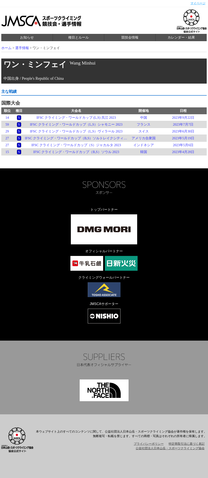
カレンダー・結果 (181, 37)
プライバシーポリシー (149, 443)
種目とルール (78, 37)
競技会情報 (129, 37)
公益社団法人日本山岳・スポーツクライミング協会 (170, 448)
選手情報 (22, 48)
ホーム (6, 48)
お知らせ (27, 37)
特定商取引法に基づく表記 (187, 443)
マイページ (197, 3)
